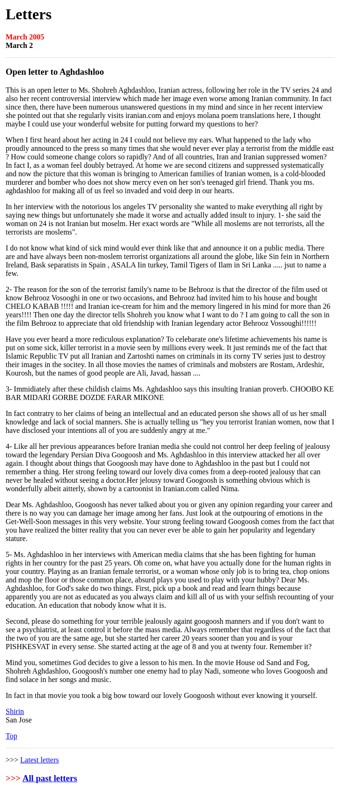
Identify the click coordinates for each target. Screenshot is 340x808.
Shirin (15, 711)
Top (11, 736)
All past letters (50, 778)
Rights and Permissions (293, 799)
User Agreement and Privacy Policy (190, 799)
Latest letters (39, 760)
